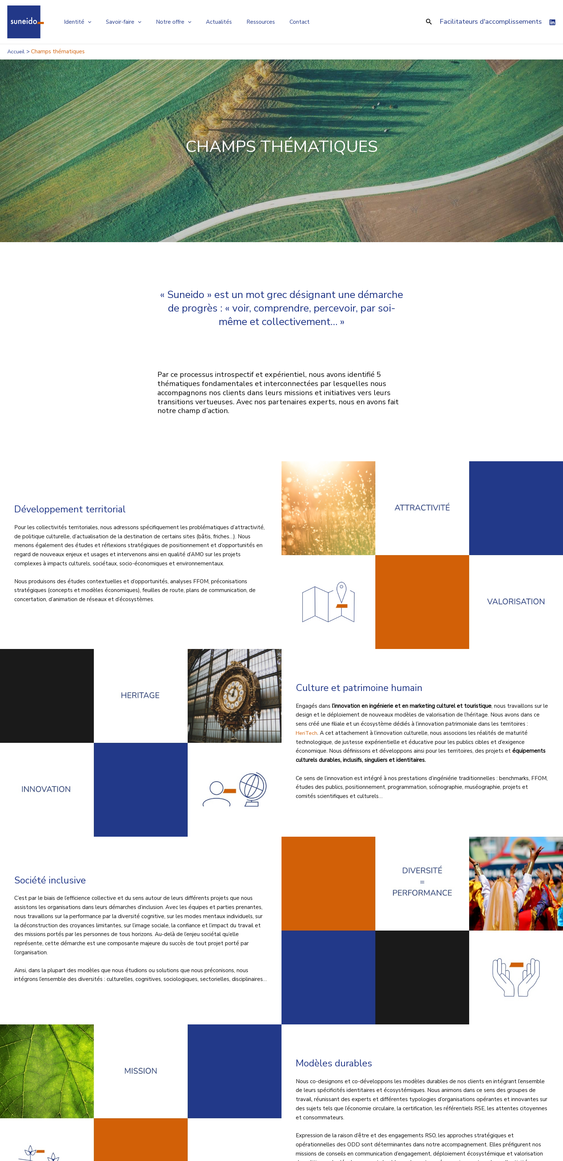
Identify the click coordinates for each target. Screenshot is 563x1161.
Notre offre (164, 22)
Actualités (206, 22)
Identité (75, 22)
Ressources (244, 22)
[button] (429, 22)
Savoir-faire (118, 22)
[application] (86, 22)
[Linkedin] (552, 22)
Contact (279, 22)
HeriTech (307, 733)
